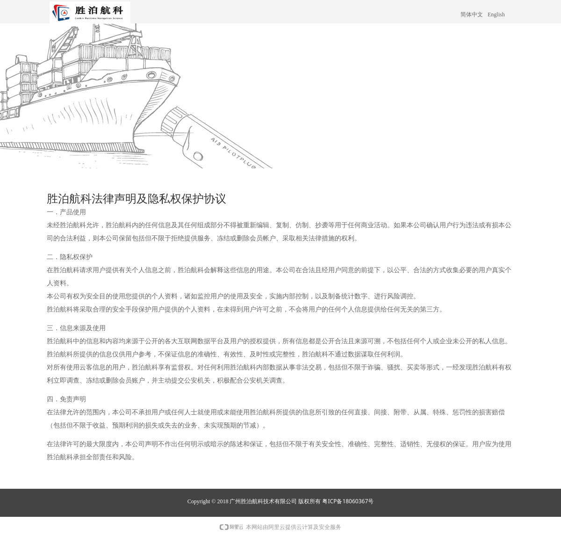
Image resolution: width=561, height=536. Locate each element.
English (496, 14)
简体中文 (471, 14)
